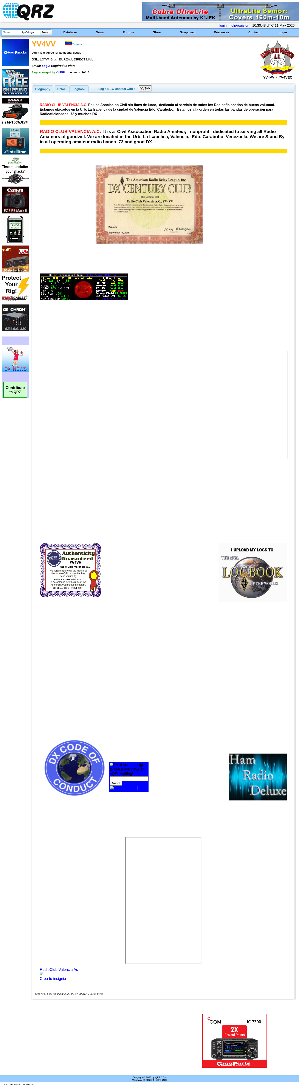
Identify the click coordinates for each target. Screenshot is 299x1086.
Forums (128, 32)
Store (157, 32)
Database (70, 32)
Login (283, 32)
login (223, 25)
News (100, 32)
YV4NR (60, 72)
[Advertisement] (106, 1041)
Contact (254, 32)
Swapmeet (187, 32)
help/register (238, 25)
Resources (221, 32)
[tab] (43, 89)
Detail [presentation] (61, 89)
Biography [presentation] (42, 89)
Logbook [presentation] (79, 89)
